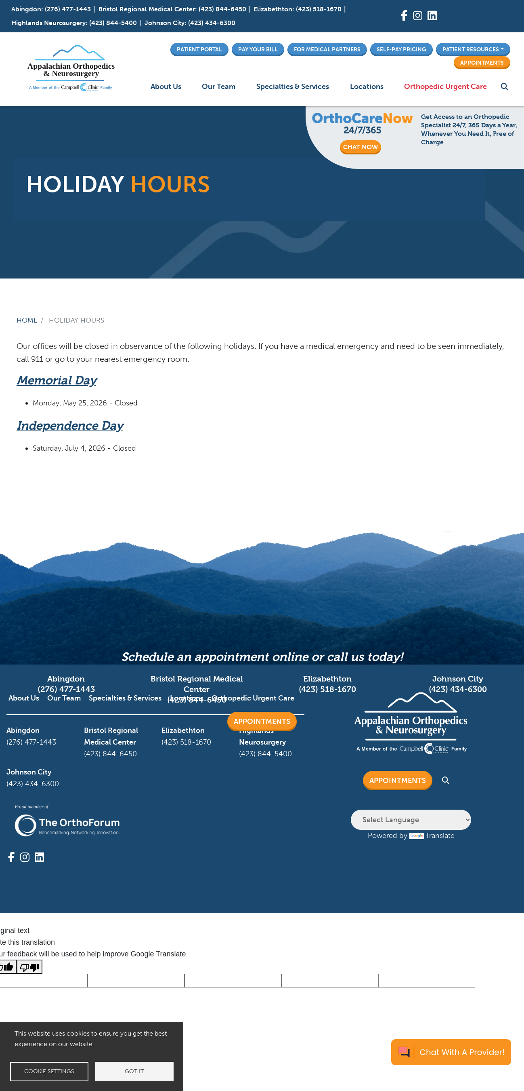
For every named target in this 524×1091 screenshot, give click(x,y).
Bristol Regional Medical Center (147, 9)
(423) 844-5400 (113, 23)
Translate (432, 835)
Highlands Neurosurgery (48, 23)
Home (27, 320)
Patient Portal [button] (199, 49)
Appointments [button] (482, 62)
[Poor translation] (29, 967)
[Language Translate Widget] (411, 820)
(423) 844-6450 (222, 9)
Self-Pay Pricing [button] (401, 49)
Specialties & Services (292, 86)
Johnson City (164, 23)
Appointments (262, 721)
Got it (134, 1071)
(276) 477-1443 (68, 9)
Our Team (218, 86)
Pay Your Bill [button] (258, 49)
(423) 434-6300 (211, 23)
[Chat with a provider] (451, 1052)
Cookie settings (49, 1071)
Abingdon (26, 9)
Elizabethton (273, 9)
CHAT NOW (360, 147)
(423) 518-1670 (319, 9)
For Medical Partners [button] (327, 49)
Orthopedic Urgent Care (445, 86)
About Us (166, 86)
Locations (367, 86)
